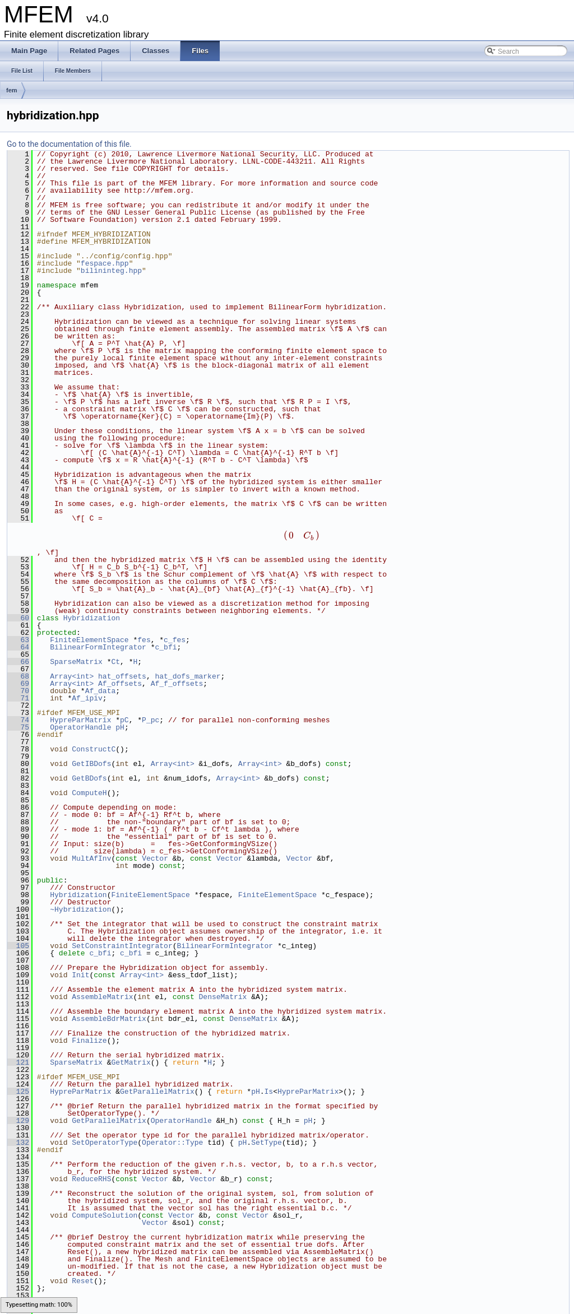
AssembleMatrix (102, 997)
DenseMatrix (223, 997)
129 (18, 1121)
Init (80, 975)
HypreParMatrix (80, 720)
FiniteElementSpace (89, 640)
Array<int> (72, 676)
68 (18, 676)
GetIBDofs (91, 764)
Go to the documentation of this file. (69, 144)
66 (18, 662)
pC (124, 720)
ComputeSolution (104, 1215)
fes (143, 640)
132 (18, 1142)
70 (18, 691)
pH (119, 727)
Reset (83, 1281)
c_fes (175, 640)
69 (18, 684)
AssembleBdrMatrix (109, 1019)
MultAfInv (91, 858)
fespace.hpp (105, 263)
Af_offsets (120, 684)
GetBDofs (89, 778)
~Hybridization (80, 909)
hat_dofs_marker (187, 676)
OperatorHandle (80, 727)
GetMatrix (130, 1062)
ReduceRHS (91, 1179)
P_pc (150, 720)
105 (18, 946)
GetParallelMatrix (157, 1092)
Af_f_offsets (177, 684)
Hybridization (91, 618)
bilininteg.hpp (111, 271)
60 (18, 618)
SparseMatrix (76, 662)
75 (18, 727)
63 (18, 640)
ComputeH (89, 793)
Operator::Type (172, 1142)
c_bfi (166, 647)
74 (18, 720)
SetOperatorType (104, 1142)
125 (18, 1092)
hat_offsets (122, 676)
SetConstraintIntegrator (122, 946)
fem (11, 90)
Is (269, 1092)
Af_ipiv (87, 698)
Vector (155, 858)
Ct (115, 662)
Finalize (89, 1041)
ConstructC (93, 749)
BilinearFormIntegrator (98, 647)
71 (18, 698)
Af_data (100, 691)
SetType (266, 1142)
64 (18, 647)
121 (18, 1062)
